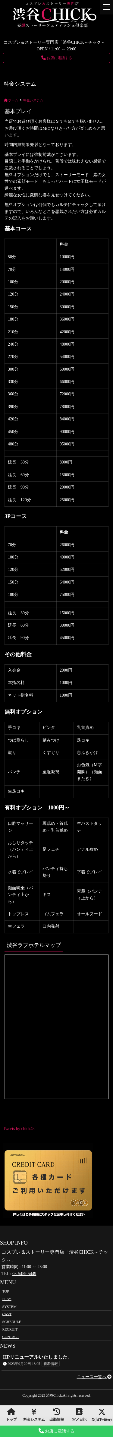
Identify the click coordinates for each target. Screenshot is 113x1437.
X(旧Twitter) (101, 1415)
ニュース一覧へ (94, 1377)
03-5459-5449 (24, 1273)
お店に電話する (56, 58)
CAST (7, 1314)
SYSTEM (9, 1306)
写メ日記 (79, 1415)
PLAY (6, 1299)
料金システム (34, 1415)
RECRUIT (10, 1329)
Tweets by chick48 (19, 1128)
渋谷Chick (54, 1395)
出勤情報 (56, 1415)
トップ (11, 1415)
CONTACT (10, 1337)
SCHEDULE (11, 1321)
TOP (5, 1291)
